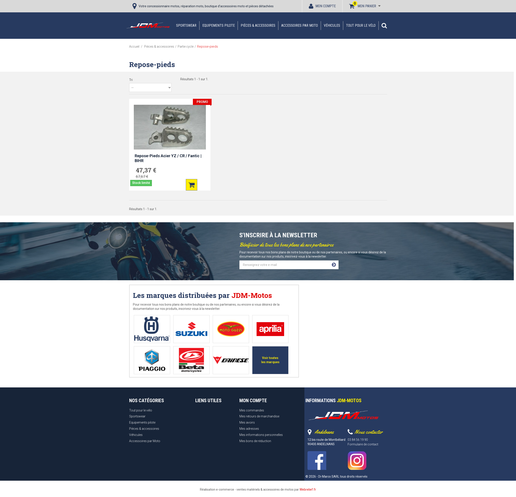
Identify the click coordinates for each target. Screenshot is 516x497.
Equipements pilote (218, 25)
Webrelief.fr (308, 489)
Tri (131, 80)
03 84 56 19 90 (358, 439)
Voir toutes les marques (270, 360)
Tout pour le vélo (361, 25)
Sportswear (186, 25)
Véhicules (332, 25)
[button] (384, 25)
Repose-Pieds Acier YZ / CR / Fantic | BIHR (168, 158)
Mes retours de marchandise (259, 416)
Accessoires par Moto (299, 25)
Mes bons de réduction (255, 441)
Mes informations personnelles (261, 435)
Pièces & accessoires (258, 25)
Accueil (134, 46)
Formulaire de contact (363, 444)
